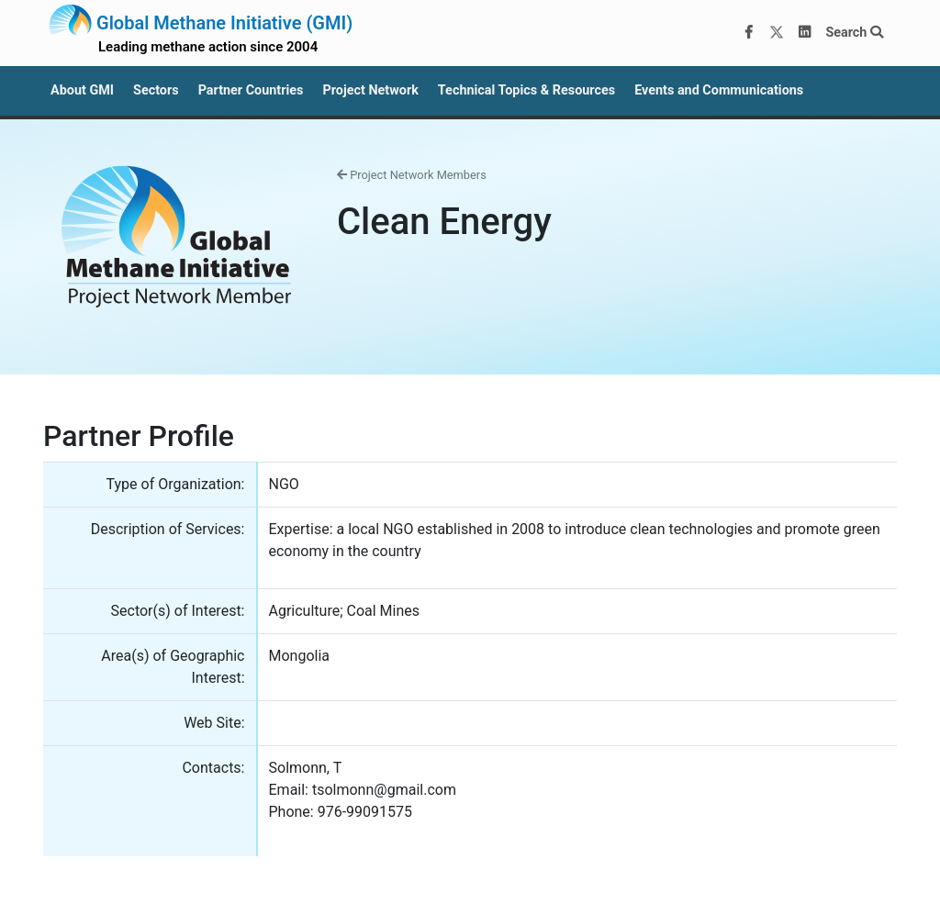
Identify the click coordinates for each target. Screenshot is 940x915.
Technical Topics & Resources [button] (526, 90)
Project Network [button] (370, 90)
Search (854, 32)
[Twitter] (776, 33)
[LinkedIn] (805, 33)
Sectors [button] (156, 90)
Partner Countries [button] (251, 90)
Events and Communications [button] (718, 90)
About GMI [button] (82, 90)
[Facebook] (749, 33)
